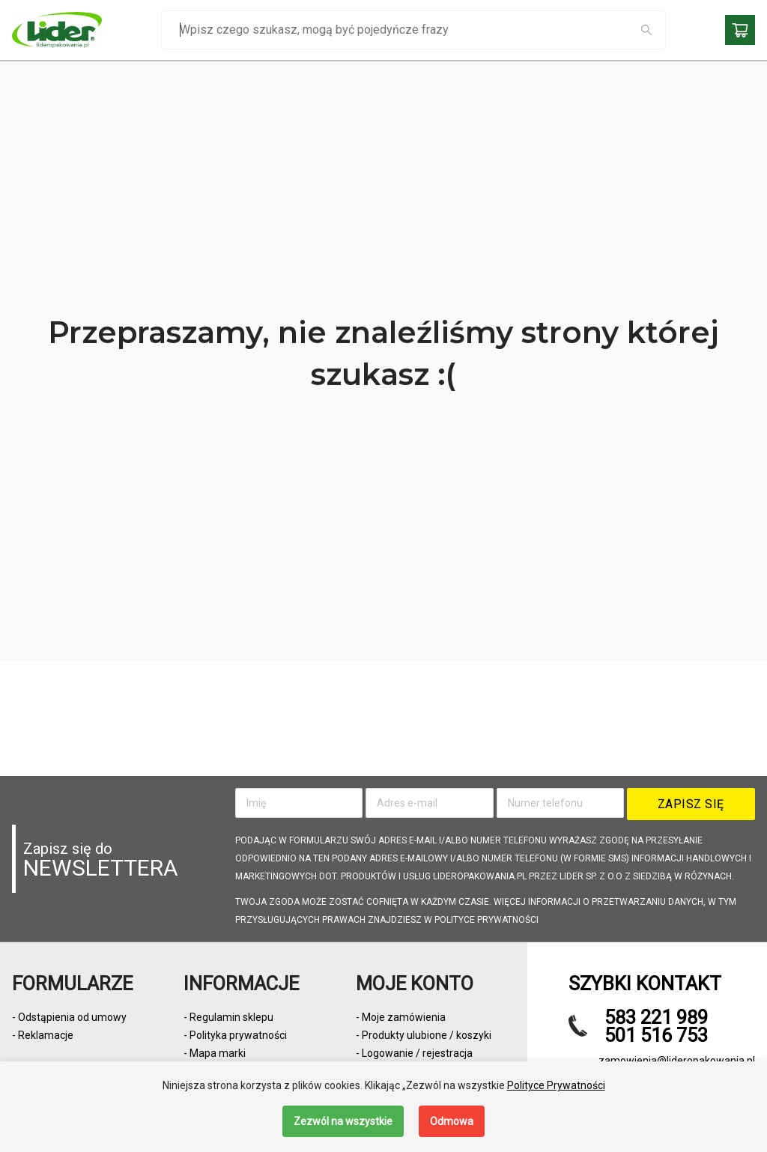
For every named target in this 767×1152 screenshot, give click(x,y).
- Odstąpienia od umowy (69, 1017)
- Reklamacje (42, 1035)
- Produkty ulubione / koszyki (423, 1035)
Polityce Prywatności (556, 1085)
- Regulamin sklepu (228, 1017)
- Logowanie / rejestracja (414, 1053)
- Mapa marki (215, 1053)
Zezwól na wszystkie (343, 1121)
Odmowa (451, 1121)
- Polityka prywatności (235, 1035)
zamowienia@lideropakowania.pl (676, 1061)
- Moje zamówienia (401, 1017)
